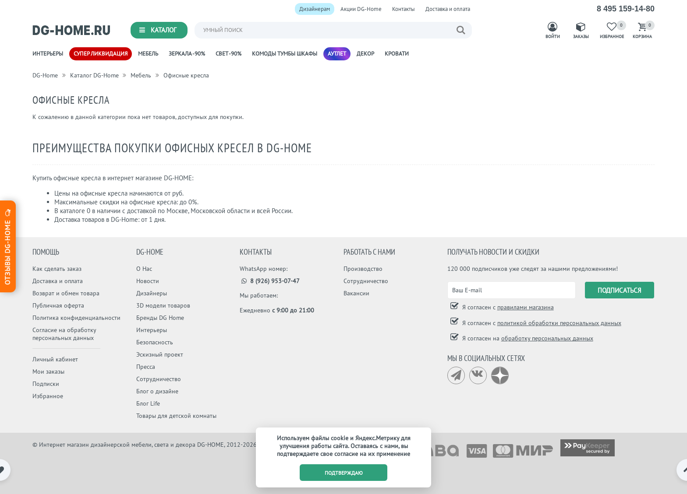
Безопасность (154, 342)
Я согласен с (507, 307)
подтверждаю (344, 472)
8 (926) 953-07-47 (270, 281)
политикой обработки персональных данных (559, 323)
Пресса (145, 367)
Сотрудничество (158, 379)
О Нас (144, 269)
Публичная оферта (58, 305)
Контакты (403, 9)
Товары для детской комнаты (176, 416)
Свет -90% (228, 53)
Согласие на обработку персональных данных (64, 334)
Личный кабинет (55, 359)
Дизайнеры (151, 293)
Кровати (397, 53)
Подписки (45, 384)
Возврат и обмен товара (65, 293)
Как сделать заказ (56, 269)
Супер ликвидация (100, 53)
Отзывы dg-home (7, 245)
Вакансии (356, 293)
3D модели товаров (163, 305)
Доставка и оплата (447, 9)
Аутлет (337, 53)
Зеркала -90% (187, 53)
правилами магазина (525, 307)
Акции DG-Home (361, 9)
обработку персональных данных (547, 338)
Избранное (47, 396)
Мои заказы (48, 371)
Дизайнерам (314, 9)
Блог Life (148, 403)
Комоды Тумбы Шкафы (284, 53)
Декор (365, 53)
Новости (147, 281)
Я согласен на (526, 338)
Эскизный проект (159, 354)
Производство (363, 269)
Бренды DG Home (160, 318)
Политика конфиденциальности (76, 318)
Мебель (148, 53)
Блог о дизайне (157, 391)
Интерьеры (47, 53)
